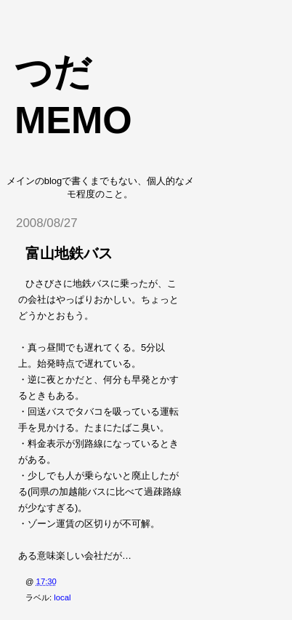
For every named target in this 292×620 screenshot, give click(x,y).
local (62, 597)
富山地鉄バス (69, 253)
